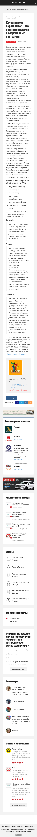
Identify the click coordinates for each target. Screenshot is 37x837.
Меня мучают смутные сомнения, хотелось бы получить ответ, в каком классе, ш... (21, 720)
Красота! (15, 731)
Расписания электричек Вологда (21, 591)
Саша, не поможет (19, 710)
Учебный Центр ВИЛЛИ (17, 379)
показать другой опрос (18, 669)
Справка (10, 551)
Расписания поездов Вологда (19, 575)
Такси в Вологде (18, 567)
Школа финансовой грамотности (18, 10)
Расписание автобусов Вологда (20, 583)
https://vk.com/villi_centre (16, 354)
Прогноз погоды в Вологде (18, 559)
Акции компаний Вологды (18, 497)
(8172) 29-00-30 (15, 385)
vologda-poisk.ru (18, 3)
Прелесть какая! (18, 701)
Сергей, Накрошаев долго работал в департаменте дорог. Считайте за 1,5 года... (20, 690)
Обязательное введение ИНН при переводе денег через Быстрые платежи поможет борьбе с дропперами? (18, 639)
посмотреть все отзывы (18, 805)
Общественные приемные (12, 620)
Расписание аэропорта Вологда (20, 600)
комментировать (12, 398)
